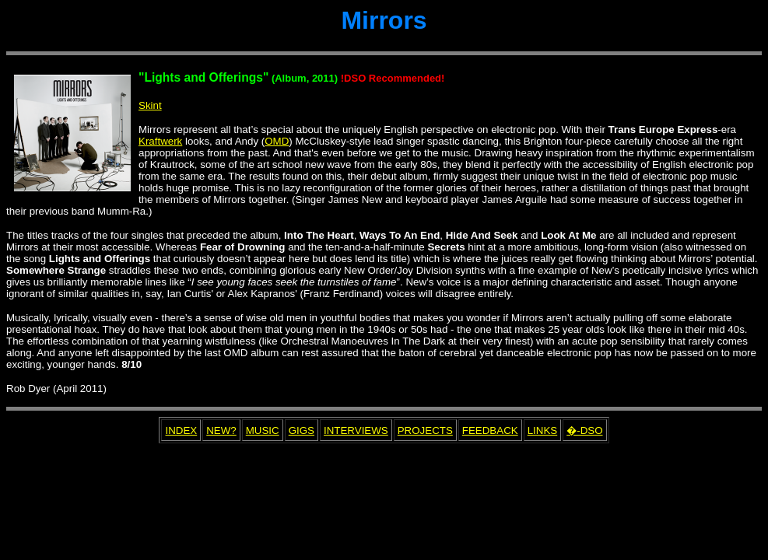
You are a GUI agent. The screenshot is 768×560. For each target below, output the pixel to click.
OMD (277, 141)
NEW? (221, 430)
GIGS (301, 430)
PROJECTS (425, 430)
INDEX (181, 430)
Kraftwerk (160, 141)
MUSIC (262, 430)
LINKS (543, 430)
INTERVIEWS (356, 430)
